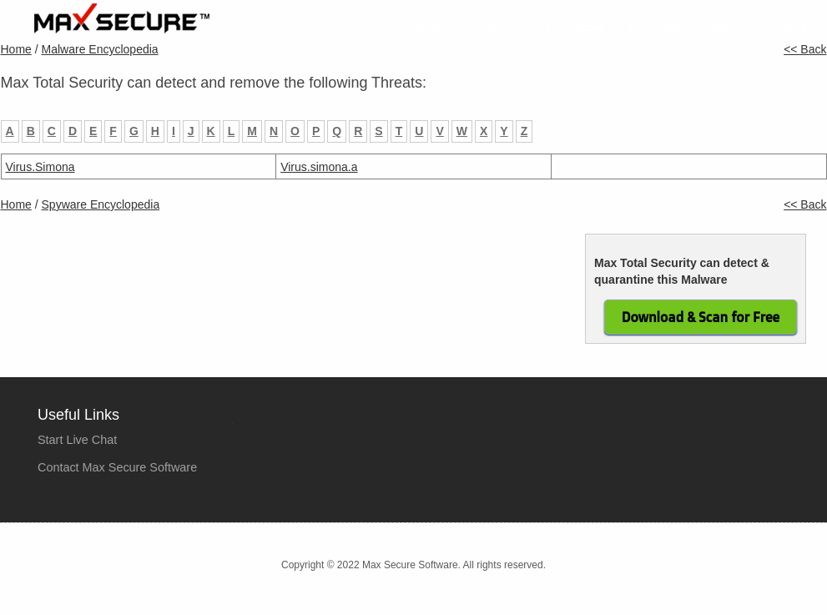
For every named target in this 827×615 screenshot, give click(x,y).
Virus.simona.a (318, 167)
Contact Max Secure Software (117, 467)
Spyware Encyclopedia (101, 204)
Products (494, 26)
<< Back (805, 49)
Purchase (575, 26)
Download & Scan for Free (700, 317)
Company (657, 26)
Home (424, 26)
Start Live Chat (77, 439)
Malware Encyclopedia (100, 49)
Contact (791, 26)
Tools (727, 26)
